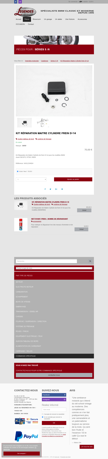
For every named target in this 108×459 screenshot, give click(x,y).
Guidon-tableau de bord (26, 139)
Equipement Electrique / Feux (29, 336)
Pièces (26, 19)
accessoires (37, 221)
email (64, 434)
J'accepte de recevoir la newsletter (53, 414)
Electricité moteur (24, 287)
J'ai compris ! (21, 453)
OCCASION (20, 24)
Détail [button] (84, 210)
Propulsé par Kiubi (65, 457)
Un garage (48, 19)
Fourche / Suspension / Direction (31, 321)
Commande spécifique (26, 356)
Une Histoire (69, 19)
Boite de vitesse (23, 302)
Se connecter (73, 1)
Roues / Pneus (22, 331)
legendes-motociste (32, 61)
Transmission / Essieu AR (27, 311)
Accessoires (82, 19)
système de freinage (44, 139)
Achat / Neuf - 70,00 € (24, 171)
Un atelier (58, 19)
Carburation (22, 292)
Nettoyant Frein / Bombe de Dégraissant (49, 219)
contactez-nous (54, 375)
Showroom (37, 19)
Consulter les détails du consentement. (52, 436)
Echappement (22, 297)
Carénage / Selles (24, 351)
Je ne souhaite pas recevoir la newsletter (52, 418)
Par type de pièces (24, 276)
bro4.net (57, 457)
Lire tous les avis (86, 447)
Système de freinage (25, 326)
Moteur (19, 282)
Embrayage (21, 307)
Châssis (19, 316)
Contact (31, 24)
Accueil (18, 19)
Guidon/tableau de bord (27, 341)
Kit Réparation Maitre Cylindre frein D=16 (50, 202)
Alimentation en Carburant (28, 346)
